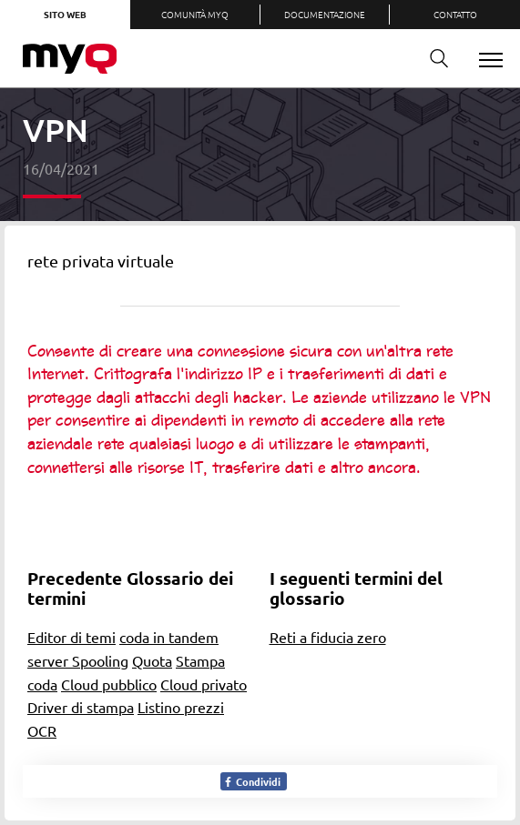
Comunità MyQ (195, 14)
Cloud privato (203, 684)
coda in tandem (169, 637)
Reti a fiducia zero (328, 637)
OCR (41, 730)
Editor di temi (71, 637)
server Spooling (77, 660)
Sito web (65, 14)
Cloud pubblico (109, 684)
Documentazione (324, 14)
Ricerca (432, 58)
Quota (152, 660)
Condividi (251, 781)
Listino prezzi (181, 707)
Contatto (455, 14)
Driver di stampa (80, 707)
